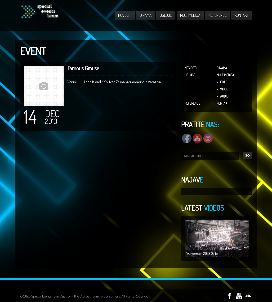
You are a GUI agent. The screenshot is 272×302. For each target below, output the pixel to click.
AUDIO (224, 96)
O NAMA (146, 15)
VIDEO (224, 89)
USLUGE (166, 15)
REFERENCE (218, 15)
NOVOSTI (124, 15)
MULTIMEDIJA (190, 15)
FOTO (223, 82)
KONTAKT (242, 15)
